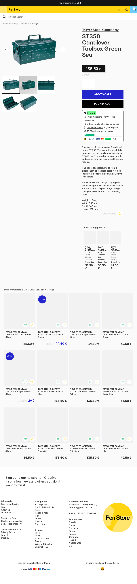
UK (70, 545)
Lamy (37, 535)
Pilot (37, 532)
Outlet (38, 518)
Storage (35, 24)
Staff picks (40, 524)
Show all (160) (42, 547)
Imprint (4, 535)
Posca (38, 541)
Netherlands (75, 543)
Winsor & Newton (43, 544)
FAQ (3, 507)
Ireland (72, 540)
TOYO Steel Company (100, 30)
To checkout (103, 103)
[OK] (68, 16)
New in (38, 521)
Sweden (73, 522)
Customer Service (10, 504)
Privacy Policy (8, 532)
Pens (37, 510)
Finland (72, 531)
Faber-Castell (42, 538)
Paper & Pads (41, 512)
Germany (73, 537)
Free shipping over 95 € (69, 3)
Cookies (5, 538)
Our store (6, 512)
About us (5, 509)
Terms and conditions (11, 529)
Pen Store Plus (8, 518)
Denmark (73, 528)
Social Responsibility (11, 523)
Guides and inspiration (12, 521)
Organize (25, 24)
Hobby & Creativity (10, 24)
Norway (73, 525)
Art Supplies (41, 504)
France (72, 534)
